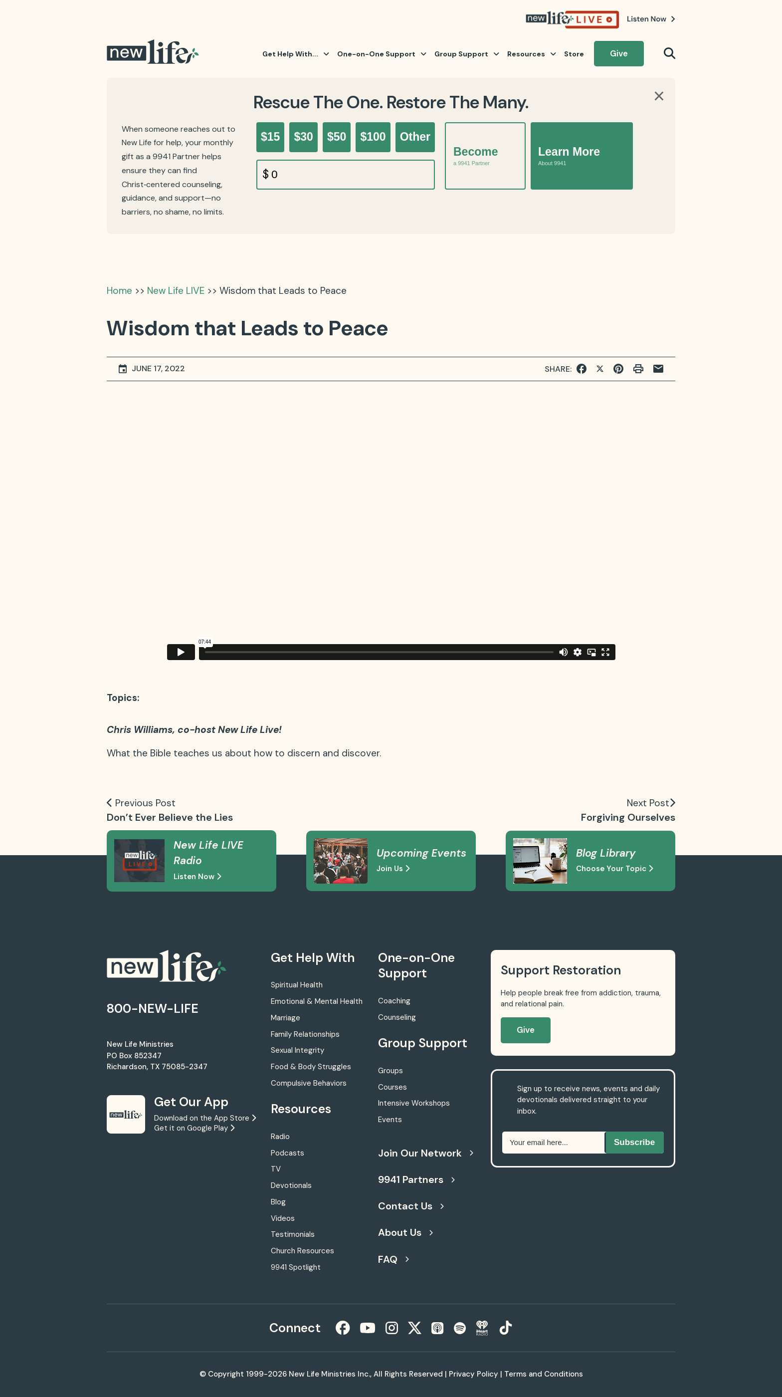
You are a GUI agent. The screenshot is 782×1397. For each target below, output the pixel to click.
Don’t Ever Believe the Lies (170, 817)
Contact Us (411, 1205)
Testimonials (293, 1234)
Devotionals (291, 1185)
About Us (405, 1232)
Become (475, 156)
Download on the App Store (205, 1118)
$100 (373, 136)
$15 (270, 136)
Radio (280, 1137)
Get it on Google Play (194, 1128)
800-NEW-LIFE (152, 1008)
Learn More (569, 156)
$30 (303, 136)
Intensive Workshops (414, 1103)
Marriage (285, 1018)
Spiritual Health (297, 985)
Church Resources (302, 1251)
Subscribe (634, 1142)
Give (619, 53)
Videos (283, 1218)
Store (574, 53)
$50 (336, 136)
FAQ (393, 1259)
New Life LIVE (175, 290)
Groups (390, 1071)
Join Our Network (424, 1153)
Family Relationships (305, 1034)
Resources (531, 53)
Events (390, 1120)
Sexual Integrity (297, 1050)
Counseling (397, 1017)
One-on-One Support (381, 53)
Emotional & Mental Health (317, 1001)
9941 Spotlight (296, 1267)
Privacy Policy (473, 1374)
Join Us (393, 869)
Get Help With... (295, 53)
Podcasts (287, 1153)
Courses (392, 1087)
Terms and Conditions (543, 1374)
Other (415, 136)
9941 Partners (416, 1179)
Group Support (466, 53)
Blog (278, 1202)
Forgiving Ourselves (628, 817)
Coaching (394, 1001)
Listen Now (197, 877)
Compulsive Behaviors (309, 1083)
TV (276, 1169)
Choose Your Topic (614, 869)
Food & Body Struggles (311, 1067)
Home (119, 290)
